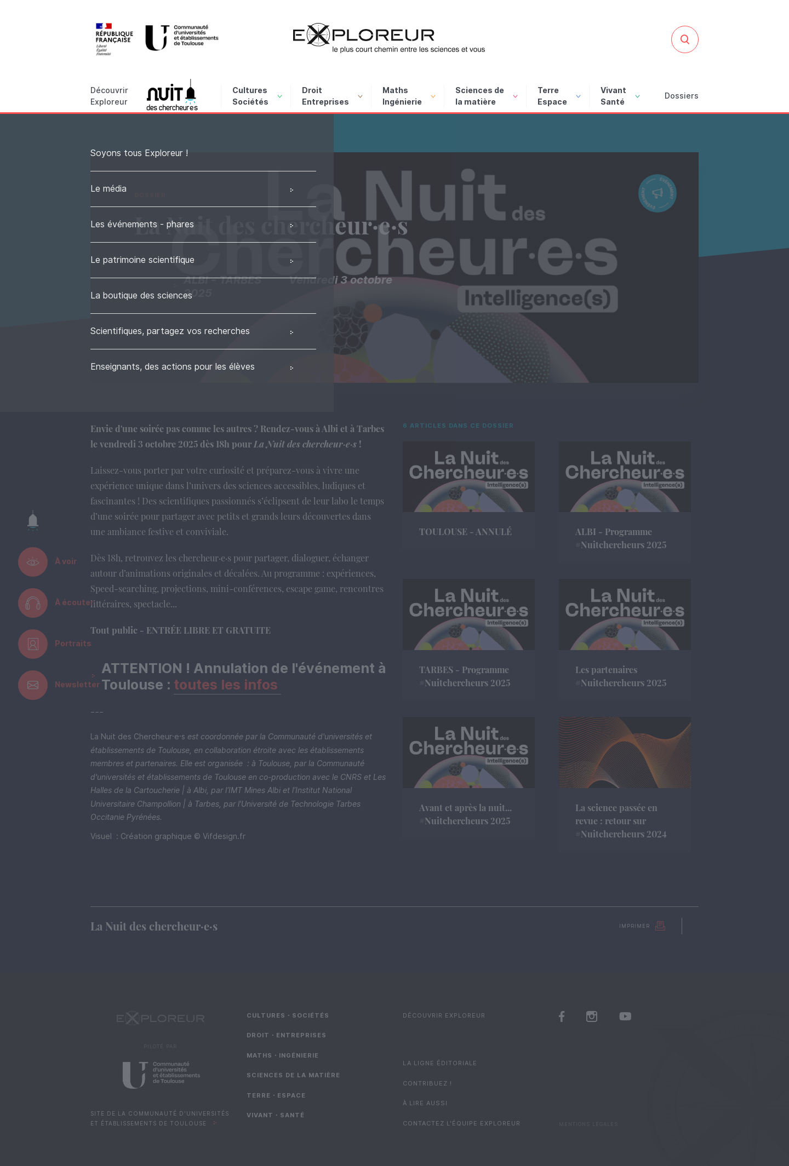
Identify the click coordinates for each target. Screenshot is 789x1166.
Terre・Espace (276, 1095)
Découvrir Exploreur (444, 1015)
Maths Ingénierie (409, 96)
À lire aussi (425, 1103)
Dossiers (682, 95)
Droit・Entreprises (287, 1035)
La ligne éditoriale (440, 1063)
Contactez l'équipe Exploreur (462, 1123)
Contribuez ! (427, 1083)
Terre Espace (559, 96)
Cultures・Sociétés (288, 1015)
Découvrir (109, 97)
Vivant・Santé (276, 1115)
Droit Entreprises (332, 96)
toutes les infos (227, 684)
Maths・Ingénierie (283, 1055)
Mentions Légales (588, 1124)
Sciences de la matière (486, 96)
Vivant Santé (620, 96)
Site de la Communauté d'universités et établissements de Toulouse (159, 1118)
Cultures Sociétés (257, 96)
